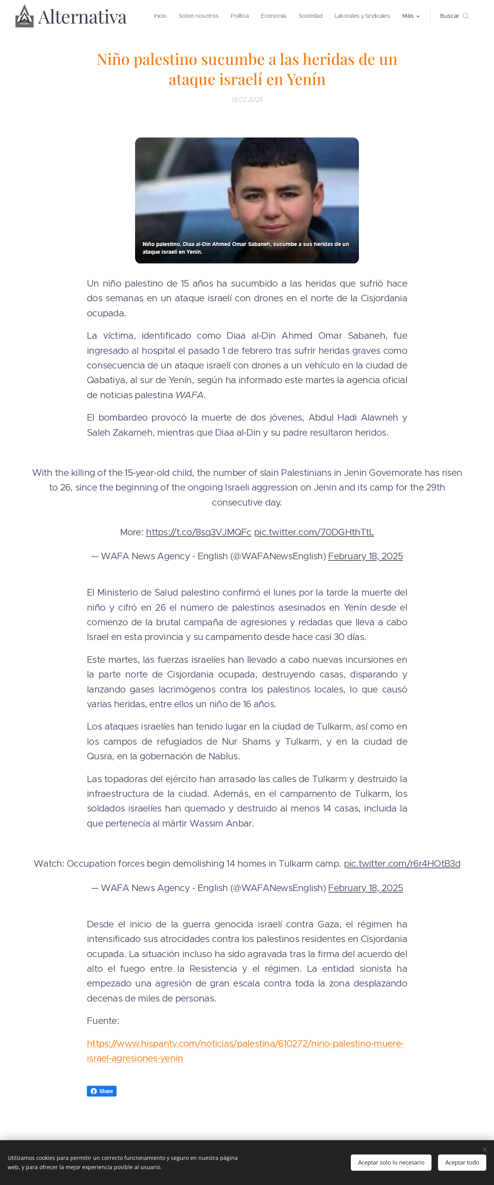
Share (102, 1091)
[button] (454, 15)
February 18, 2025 (365, 556)
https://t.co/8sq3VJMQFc (198, 532)
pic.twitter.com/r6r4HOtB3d (402, 863)
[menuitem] (219, 15)
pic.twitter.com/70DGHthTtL (314, 532)
